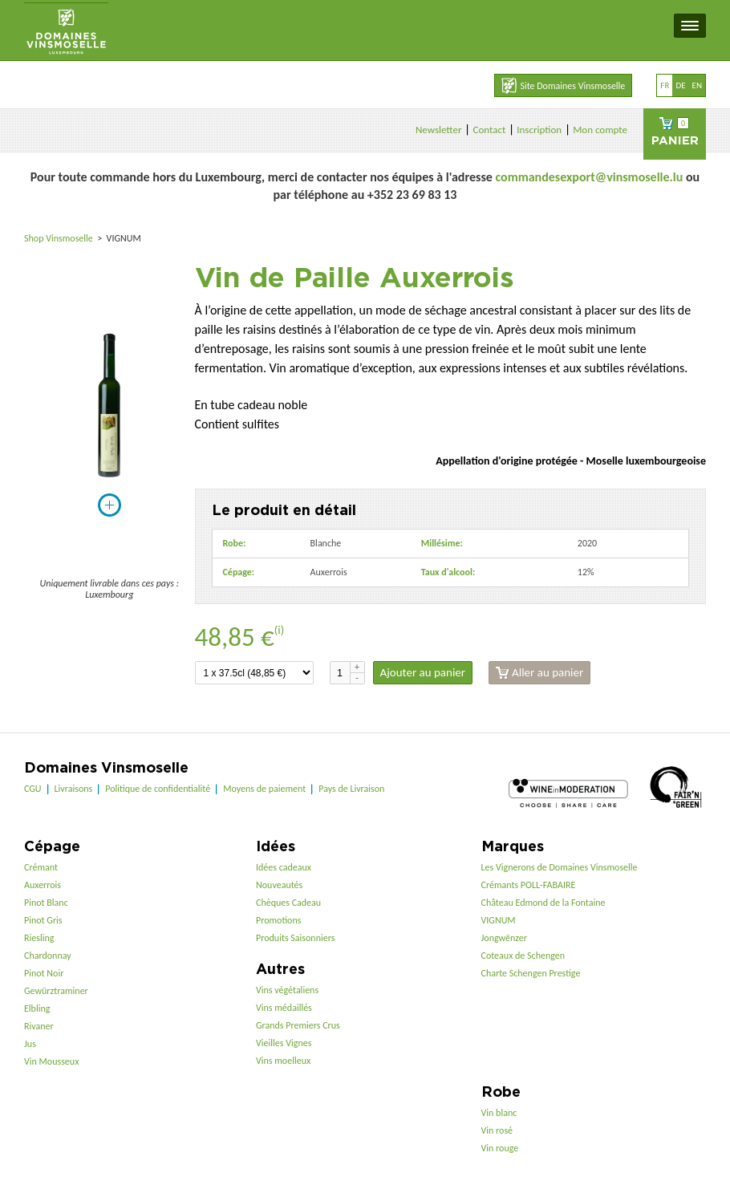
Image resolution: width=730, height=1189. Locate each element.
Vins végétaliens (287, 990)
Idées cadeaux (283, 867)
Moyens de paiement (264, 788)
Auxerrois (42, 885)
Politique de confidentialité (157, 788)
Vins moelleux (283, 1060)
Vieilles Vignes (283, 1043)
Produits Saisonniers (295, 937)
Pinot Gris (43, 920)
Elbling (37, 1008)
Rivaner (39, 1026)
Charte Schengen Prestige (531, 973)
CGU (33, 788)
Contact (488, 130)
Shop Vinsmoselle (59, 238)
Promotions (278, 920)
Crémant (41, 867)
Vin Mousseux (51, 1061)
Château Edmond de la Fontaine (543, 902)
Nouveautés (279, 885)
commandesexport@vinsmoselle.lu (589, 177)
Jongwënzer (504, 937)
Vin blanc (499, 1112)
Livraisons (74, 788)
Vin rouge (500, 1148)
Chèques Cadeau (288, 902)
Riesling (39, 937)
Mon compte (600, 130)
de (680, 85)
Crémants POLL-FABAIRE (528, 885)
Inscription (539, 130)
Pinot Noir (43, 973)
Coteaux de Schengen (523, 955)
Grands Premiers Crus (298, 1025)
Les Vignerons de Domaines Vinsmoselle (559, 867)
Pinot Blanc (46, 902)
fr (664, 85)
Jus (30, 1043)
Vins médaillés (284, 1007)
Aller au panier (539, 673)
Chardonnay (47, 955)
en (697, 85)
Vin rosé (497, 1130)
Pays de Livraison (351, 788)
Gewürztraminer (56, 990)
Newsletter (439, 130)
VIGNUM (498, 920)
